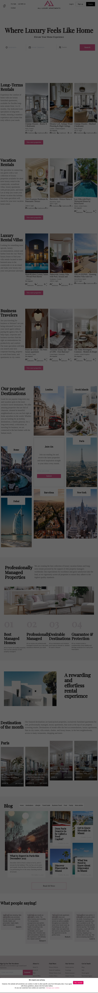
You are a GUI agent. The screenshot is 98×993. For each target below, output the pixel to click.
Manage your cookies (52, 988)
